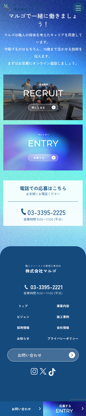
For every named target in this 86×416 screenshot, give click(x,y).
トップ (23, 306)
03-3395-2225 (47, 212)
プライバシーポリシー (62, 338)
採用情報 (23, 327)
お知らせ (23, 338)
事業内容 (63, 306)
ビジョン (23, 316)
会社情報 (63, 327)
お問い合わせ (30, 355)
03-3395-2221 (46, 287)
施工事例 (63, 316)
